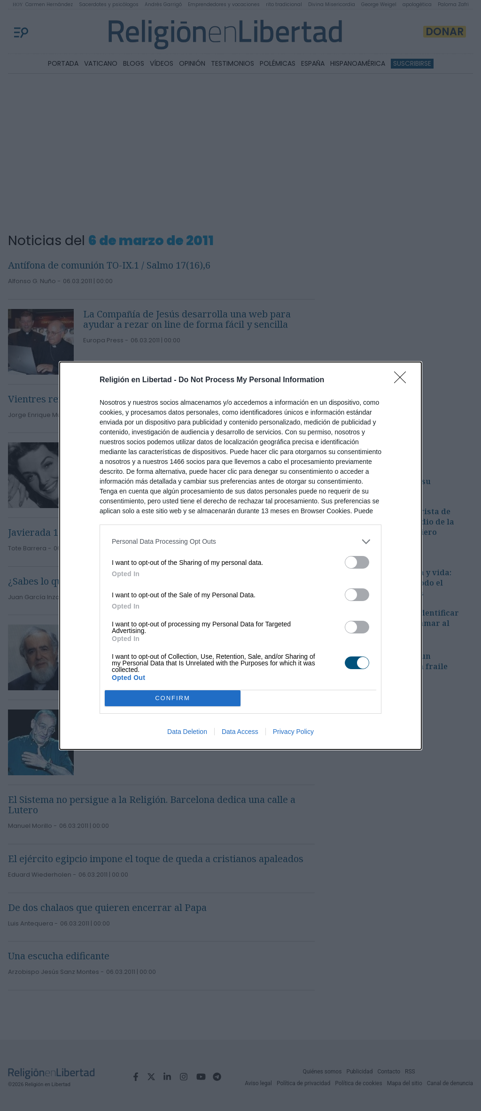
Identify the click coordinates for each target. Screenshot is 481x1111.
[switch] (357, 562)
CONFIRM (172, 698)
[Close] (403, 380)
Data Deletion (187, 731)
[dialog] (240, 555)
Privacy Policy (293, 731)
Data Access (240, 731)
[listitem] (240, 542)
